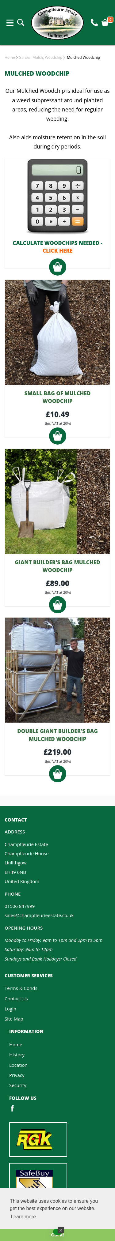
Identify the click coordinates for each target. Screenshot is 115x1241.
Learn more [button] (23, 1216)
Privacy (16, 1075)
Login (10, 1009)
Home (10, 57)
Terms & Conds (21, 988)
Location (18, 1065)
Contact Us (16, 998)
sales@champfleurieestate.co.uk (39, 915)
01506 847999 (20, 906)
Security (17, 1085)
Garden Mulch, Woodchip (40, 57)
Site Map (14, 1019)
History (17, 1054)
